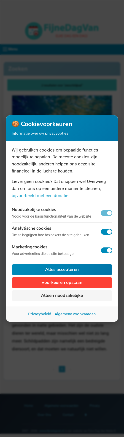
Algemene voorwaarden (75, 314)
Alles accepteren (62, 269)
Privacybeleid (39, 314)
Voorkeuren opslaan (61, 282)
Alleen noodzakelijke (62, 295)
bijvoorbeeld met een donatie (40, 195)
